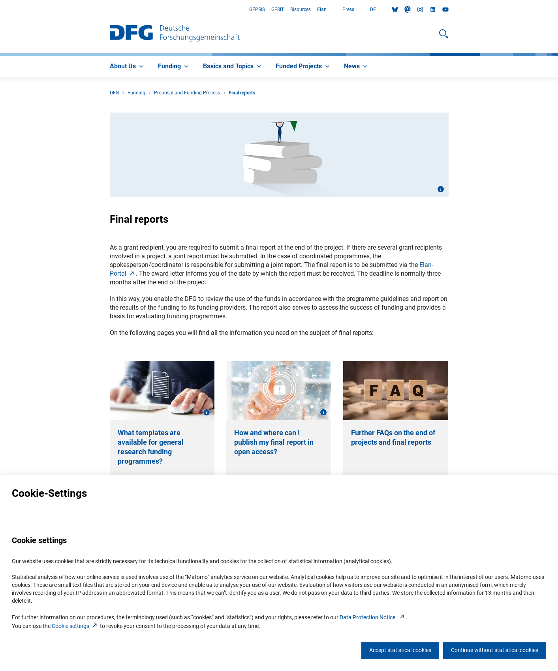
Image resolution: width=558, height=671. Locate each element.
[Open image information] (441, 189)
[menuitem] (127, 66)
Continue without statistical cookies (494, 650)
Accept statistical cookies (400, 650)
